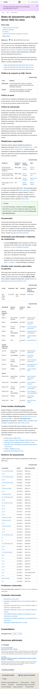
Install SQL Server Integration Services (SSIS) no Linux (19, 442)
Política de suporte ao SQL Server (10, 27)
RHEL (5, 262)
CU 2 (3, 572)
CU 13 (3, 532)
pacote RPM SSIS (31, 340)
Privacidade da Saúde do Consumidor (25, 684)
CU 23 (3, 479)
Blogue (32, 682)
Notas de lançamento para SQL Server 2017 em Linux (19, 65)
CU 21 (3, 491)
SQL (8, 12)
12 (2, 537)
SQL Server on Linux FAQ (11, 599)
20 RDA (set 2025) (6, 494)
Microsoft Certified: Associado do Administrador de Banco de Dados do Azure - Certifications (18, 659)
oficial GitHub (25, 198)
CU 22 (3, 485)
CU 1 (3, 575)
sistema (30, 206)
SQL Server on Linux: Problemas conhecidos (16, 49)
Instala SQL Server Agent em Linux (13, 451)
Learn (3, 12)
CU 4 (3, 566)
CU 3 (3, 569)
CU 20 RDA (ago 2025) (7, 497)
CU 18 (3, 508)
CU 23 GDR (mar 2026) (7, 476)
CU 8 (3, 555)
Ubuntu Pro (19, 149)
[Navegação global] (1, 2)
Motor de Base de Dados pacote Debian (31, 378)
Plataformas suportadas (8, 29)
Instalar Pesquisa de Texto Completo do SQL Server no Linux (21, 440)
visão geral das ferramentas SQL (19, 233)
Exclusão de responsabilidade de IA (9, 682)
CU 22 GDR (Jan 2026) (7, 482)
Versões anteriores (24, 682)
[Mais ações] (36, 12)
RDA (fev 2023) (5, 578)
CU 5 (3, 563)
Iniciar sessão (34, 2)
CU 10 (3, 546)
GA (2, 581)
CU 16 (3, 514)
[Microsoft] (20, 2)
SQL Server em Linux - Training (9, 649)
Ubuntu (12, 262)
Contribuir (3, 684)
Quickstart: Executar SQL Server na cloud (15, 622)
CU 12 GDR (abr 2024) (7, 534)
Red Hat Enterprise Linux (25, 147)
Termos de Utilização (6, 686)
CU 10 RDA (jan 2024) (7, 543)
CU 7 (3, 558)
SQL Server (14, 12)
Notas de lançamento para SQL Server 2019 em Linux (19, 67)
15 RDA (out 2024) (6, 520)
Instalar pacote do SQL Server (12, 438)
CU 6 (3, 561)
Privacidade (10, 684)
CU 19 (3, 505)
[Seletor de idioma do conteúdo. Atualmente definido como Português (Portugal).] (8, 675)
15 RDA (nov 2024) (6, 517)
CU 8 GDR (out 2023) (7, 552)
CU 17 (3, 511)
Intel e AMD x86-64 (24, 190)
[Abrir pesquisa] (29, 2)
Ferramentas (5, 31)
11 (2, 540)
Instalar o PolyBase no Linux (12, 448)
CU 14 (3, 529)
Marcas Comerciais (17, 686)
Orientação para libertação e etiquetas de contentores (15, 33)
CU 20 (3, 500)
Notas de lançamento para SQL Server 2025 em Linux (19, 69)
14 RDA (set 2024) (6, 526)
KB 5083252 (30, 294)
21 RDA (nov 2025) (6, 488)
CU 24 (3, 474)
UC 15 (3, 523)
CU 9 (3, 549)
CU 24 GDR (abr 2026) (7, 471)
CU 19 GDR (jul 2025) (7, 503)
